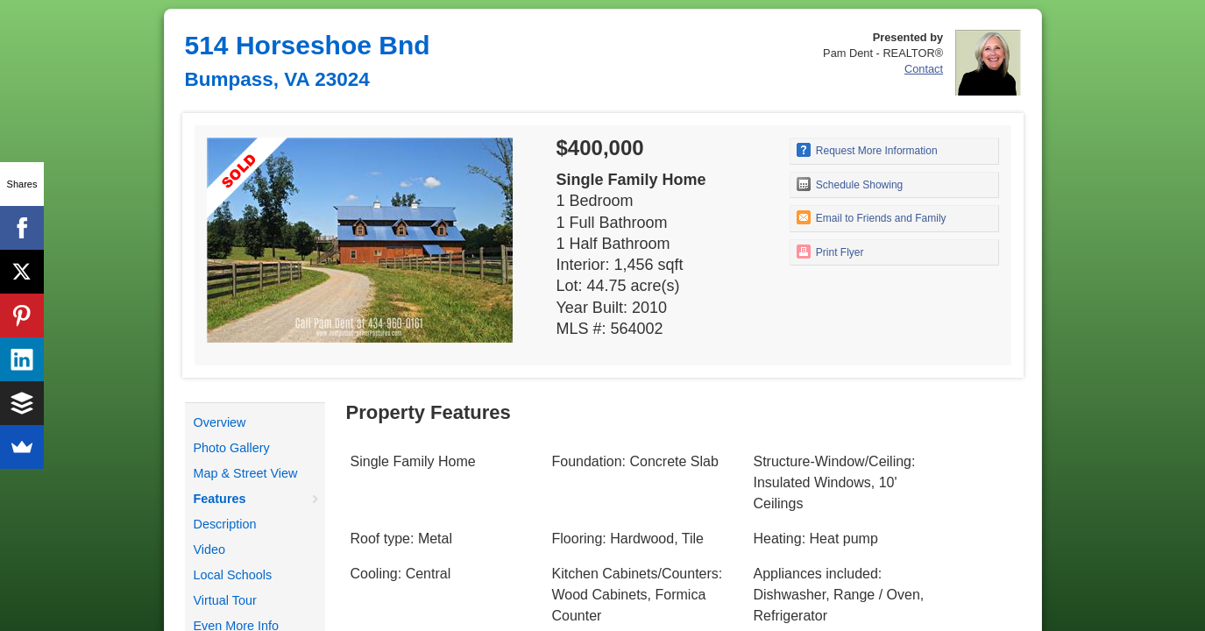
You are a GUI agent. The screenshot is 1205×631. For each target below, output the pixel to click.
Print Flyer (830, 252)
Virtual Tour (225, 600)
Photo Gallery (232, 448)
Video (210, 549)
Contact (923, 68)
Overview (220, 422)
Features (220, 499)
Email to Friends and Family (871, 217)
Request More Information (867, 150)
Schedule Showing (850, 184)
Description (225, 524)
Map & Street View (246, 473)
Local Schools (233, 575)
